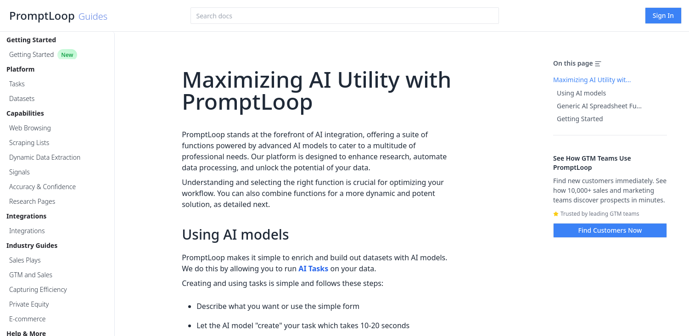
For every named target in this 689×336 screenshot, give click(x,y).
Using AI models (581, 93)
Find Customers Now (610, 230)
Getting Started (580, 118)
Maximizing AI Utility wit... (592, 79)
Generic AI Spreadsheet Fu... (599, 105)
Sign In (663, 15)
